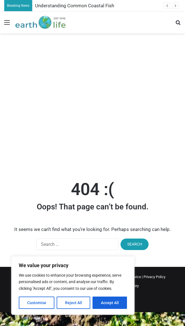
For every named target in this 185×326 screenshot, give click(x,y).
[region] (73, 285)
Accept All (110, 302)
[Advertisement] (62, 101)
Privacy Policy (154, 277)
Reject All (73, 302)
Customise (36, 302)
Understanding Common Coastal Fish (74, 5)
